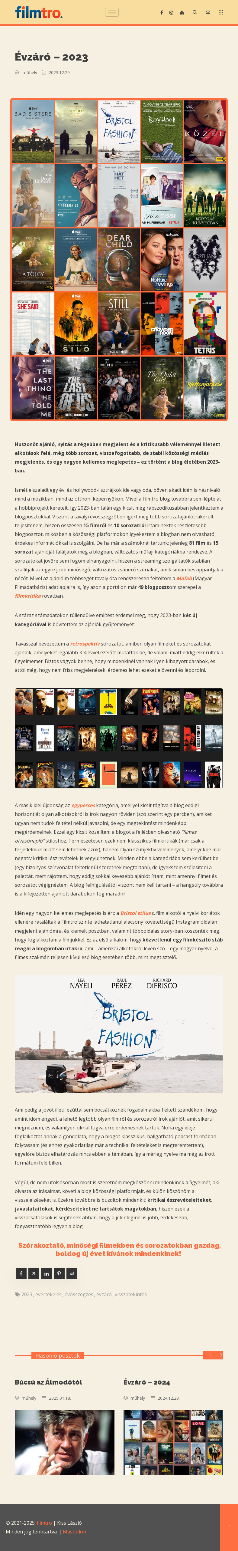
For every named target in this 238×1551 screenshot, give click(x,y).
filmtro (44, 1523)
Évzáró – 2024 (147, 1382)
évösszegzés (79, 1294)
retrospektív (85, 643)
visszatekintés (131, 1294)
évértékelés (48, 1294)
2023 (26, 1294)
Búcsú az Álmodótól (48, 1382)
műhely (30, 72)
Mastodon (74, 1531)
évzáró (104, 1294)
